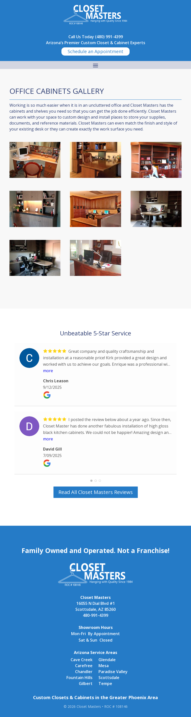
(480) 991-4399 (109, 36)
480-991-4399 (95, 615)
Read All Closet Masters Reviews (95, 492)
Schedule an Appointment (95, 51)
